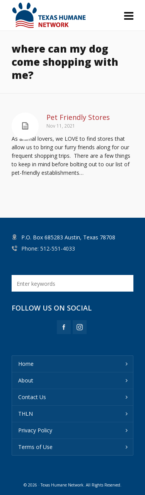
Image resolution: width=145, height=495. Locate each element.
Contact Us (32, 397)
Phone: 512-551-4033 (48, 248)
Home (26, 363)
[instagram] (80, 327)
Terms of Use (35, 447)
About (25, 380)
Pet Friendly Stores (78, 117)
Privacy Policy (35, 430)
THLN (25, 413)
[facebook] (64, 327)
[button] (123, 283)
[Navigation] (128, 15)
